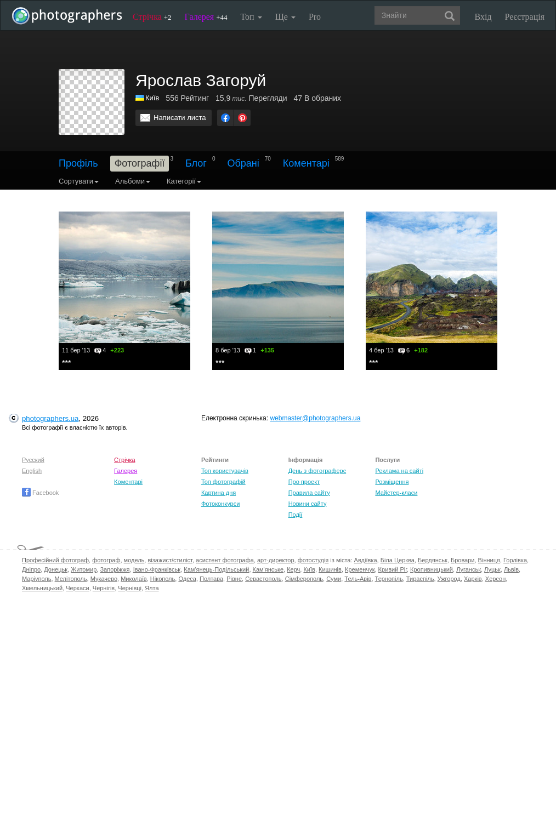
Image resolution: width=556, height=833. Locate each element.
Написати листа (180, 117)
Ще (285, 16)
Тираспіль (420, 578)
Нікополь (162, 578)
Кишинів (330, 569)
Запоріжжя (114, 569)
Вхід (483, 16)
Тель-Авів (357, 578)
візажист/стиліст (169, 560)
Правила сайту (309, 492)
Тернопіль (389, 578)
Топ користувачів (224, 470)
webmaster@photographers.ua (315, 418)
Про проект (304, 481)
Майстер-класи (396, 492)
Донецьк (55, 569)
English (32, 470)
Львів (511, 569)
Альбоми (132, 181)
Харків (473, 578)
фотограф (106, 560)
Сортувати (79, 181)
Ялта (151, 588)
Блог (196, 163)
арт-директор (275, 560)
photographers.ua (50, 418)
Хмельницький (42, 588)
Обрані (243, 163)
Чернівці (129, 588)
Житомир (84, 569)
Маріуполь (36, 578)
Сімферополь (304, 578)
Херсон (495, 578)
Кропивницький (431, 569)
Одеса (187, 578)
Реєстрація (524, 16)
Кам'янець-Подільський (216, 569)
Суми (333, 578)
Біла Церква (398, 560)
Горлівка (515, 560)
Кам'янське (268, 569)
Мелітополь (71, 578)
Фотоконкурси (220, 503)
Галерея (206, 16)
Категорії (184, 181)
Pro (315, 16)
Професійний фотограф (55, 560)
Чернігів (104, 588)
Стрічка (152, 16)
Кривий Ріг (392, 569)
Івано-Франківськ (156, 569)
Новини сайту (307, 503)
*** (66, 362)
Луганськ (468, 569)
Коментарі (306, 163)
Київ (309, 569)
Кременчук (360, 569)
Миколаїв (134, 578)
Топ (251, 16)
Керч (293, 569)
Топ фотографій (223, 481)
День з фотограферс (317, 470)
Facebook (40, 492)
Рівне (234, 578)
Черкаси (77, 588)
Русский (33, 460)
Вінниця (489, 560)
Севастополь (263, 578)
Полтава (211, 578)
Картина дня (218, 492)
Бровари (463, 560)
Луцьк (492, 569)
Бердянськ (432, 560)
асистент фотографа (225, 560)
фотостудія (313, 560)
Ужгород (449, 578)
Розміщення (392, 481)
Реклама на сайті (399, 470)
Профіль (78, 163)
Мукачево (103, 578)
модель (134, 560)
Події (295, 514)
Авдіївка (365, 560)
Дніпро (31, 569)
